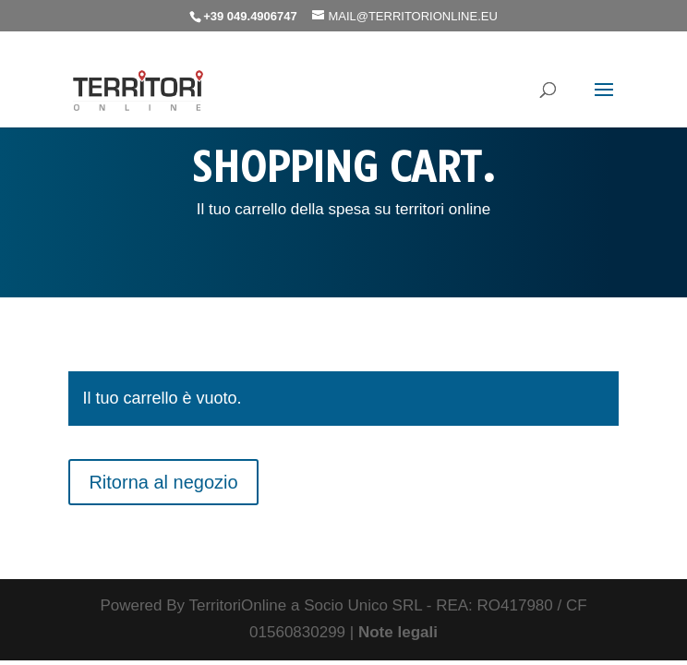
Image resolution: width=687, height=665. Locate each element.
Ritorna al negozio (163, 482)
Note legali (398, 632)
